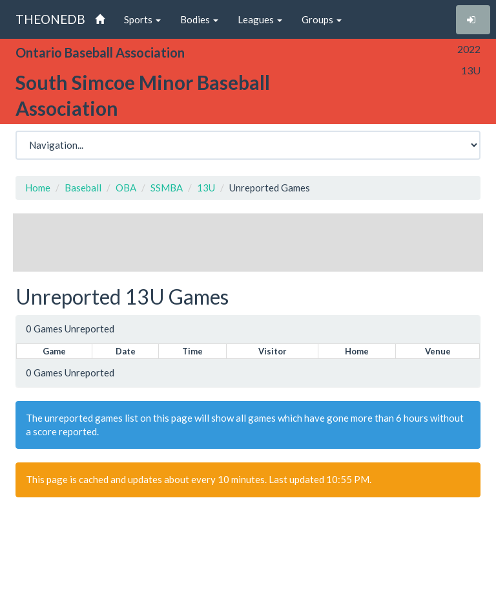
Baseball (83, 187)
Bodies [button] (199, 19)
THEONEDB (50, 19)
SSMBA (166, 187)
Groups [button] (322, 19)
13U (206, 187)
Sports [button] (142, 19)
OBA (126, 187)
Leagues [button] (260, 19)
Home (37, 187)
